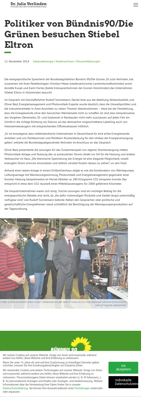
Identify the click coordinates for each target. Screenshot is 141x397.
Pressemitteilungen (88, 61)
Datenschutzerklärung (15, 386)
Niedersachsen (65, 61)
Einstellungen (82, 386)
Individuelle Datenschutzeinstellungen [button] (126, 380)
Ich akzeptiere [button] (123, 366)
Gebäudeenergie (43, 61)
